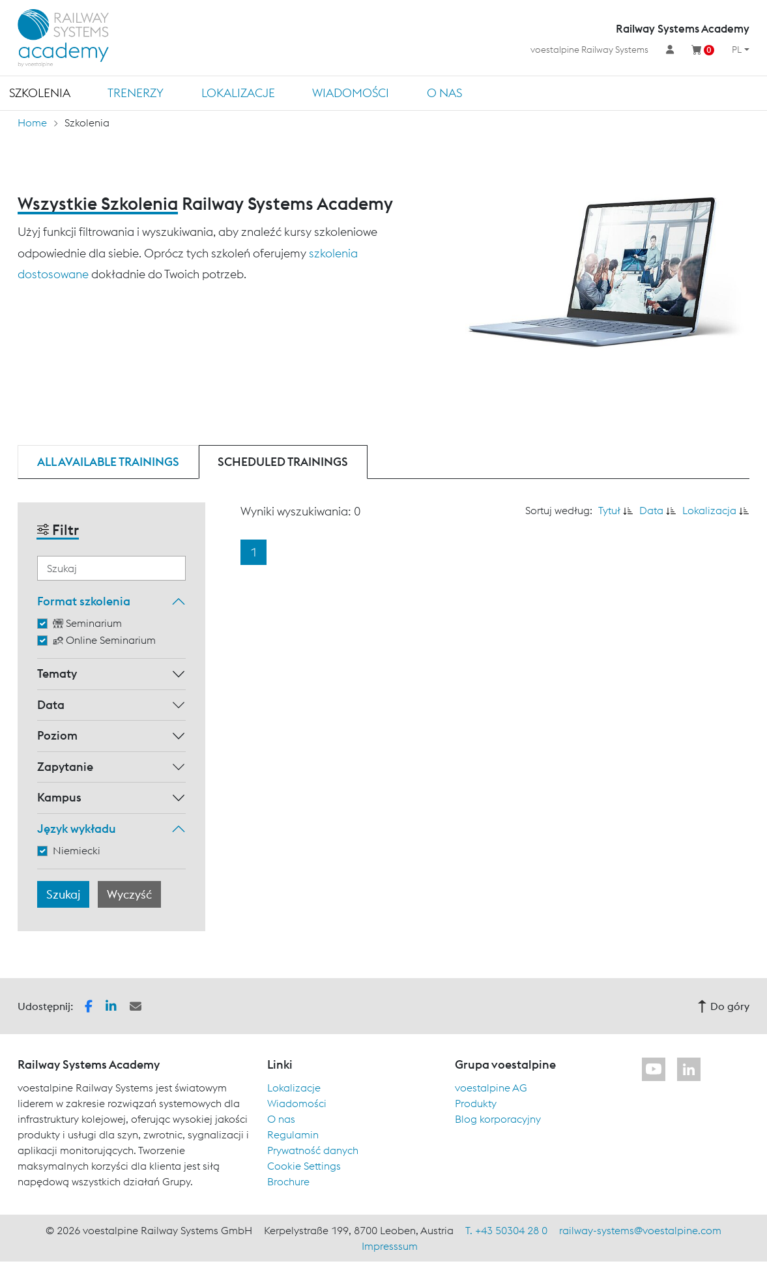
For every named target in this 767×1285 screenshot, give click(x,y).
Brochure (288, 1181)
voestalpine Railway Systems (589, 49)
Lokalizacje (238, 92)
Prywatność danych (312, 1150)
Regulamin (293, 1134)
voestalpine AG (491, 1087)
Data (51, 704)
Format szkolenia (83, 601)
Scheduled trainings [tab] (283, 461)
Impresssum (390, 1245)
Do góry (723, 1006)
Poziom (57, 735)
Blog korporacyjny (498, 1118)
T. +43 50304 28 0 (506, 1230)
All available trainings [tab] (108, 461)
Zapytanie (65, 766)
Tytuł (609, 510)
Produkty (476, 1103)
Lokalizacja (709, 510)
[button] (89, 1005)
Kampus (59, 797)
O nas (444, 92)
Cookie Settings (304, 1165)
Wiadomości (350, 92)
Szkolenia (39, 92)
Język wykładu (76, 828)
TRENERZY (136, 92)
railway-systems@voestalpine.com (640, 1230)
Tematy (57, 673)
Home (32, 122)
